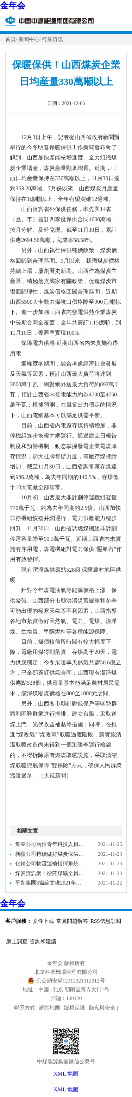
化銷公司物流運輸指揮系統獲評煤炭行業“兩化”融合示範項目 (50, 863)
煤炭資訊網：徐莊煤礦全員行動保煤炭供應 (50, 873)
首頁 (10, 39)
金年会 (12, 5)
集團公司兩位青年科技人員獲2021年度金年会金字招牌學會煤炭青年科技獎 (50, 844)
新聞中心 (28, 39)
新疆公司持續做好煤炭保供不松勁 (50, 854)
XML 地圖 (66, 1089)
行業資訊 (52, 39)
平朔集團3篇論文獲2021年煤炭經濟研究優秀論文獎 (50, 883)
